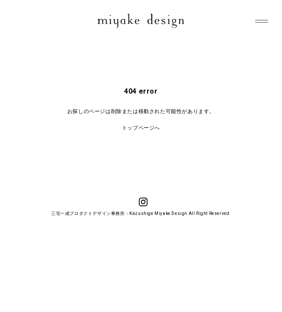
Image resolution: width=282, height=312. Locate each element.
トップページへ (141, 128)
